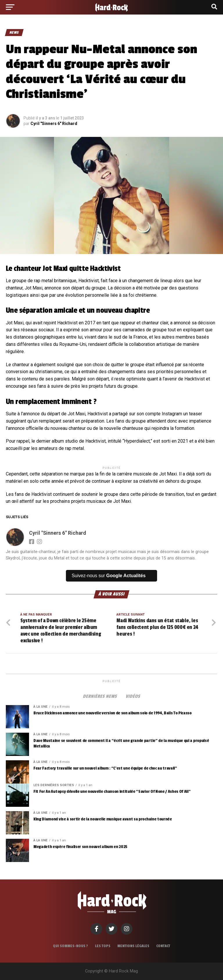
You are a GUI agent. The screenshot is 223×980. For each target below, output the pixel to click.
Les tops (102, 946)
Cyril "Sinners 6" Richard (53, 123)
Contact (163, 946)
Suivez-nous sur (109, 575)
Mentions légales (133, 946)
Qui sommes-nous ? (70, 946)
